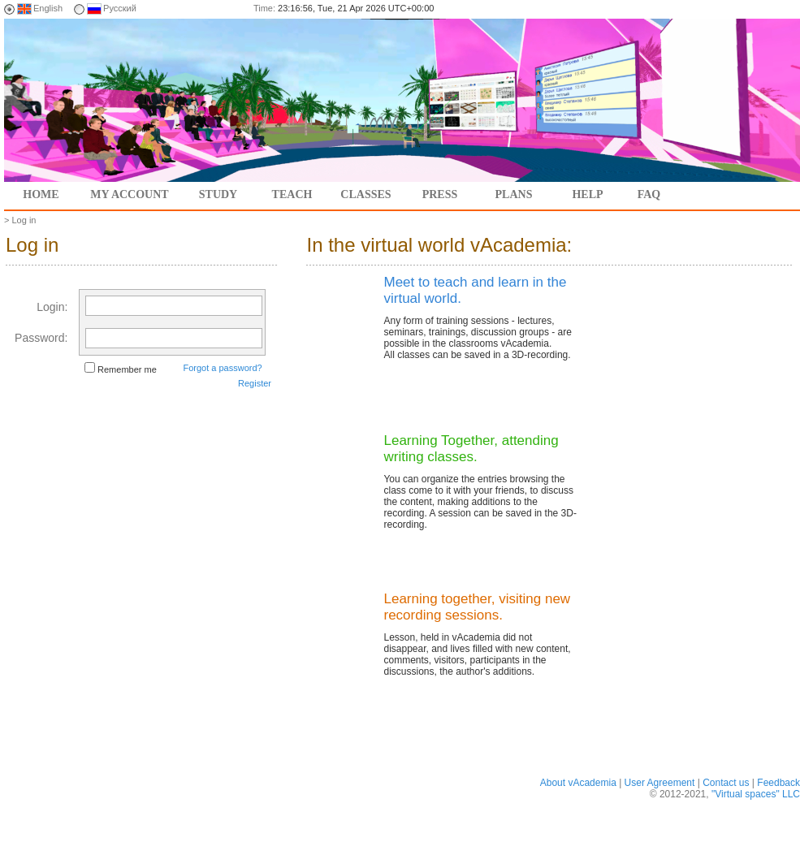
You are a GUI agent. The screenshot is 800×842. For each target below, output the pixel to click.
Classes (365, 194)
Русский (119, 8)
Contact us (726, 782)
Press (440, 194)
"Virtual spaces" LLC (755, 794)
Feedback (778, 782)
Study (218, 194)
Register (254, 383)
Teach (292, 194)
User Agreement (660, 782)
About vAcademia (578, 782)
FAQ (649, 194)
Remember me (127, 369)
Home (40, 194)
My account (129, 194)
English (48, 8)
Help (587, 194)
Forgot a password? (222, 368)
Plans (514, 194)
